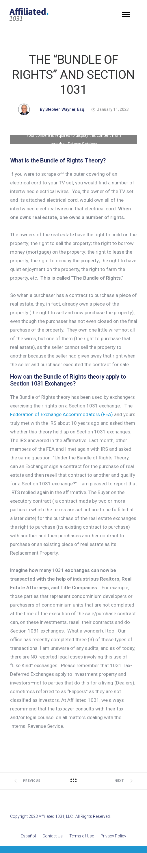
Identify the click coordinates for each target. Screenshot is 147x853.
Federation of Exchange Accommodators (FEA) (61, 414)
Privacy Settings (82, 144)
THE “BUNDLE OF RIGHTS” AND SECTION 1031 (73, 75)
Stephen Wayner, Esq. (65, 109)
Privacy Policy (113, 836)
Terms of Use (81, 836)
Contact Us (52, 836)
